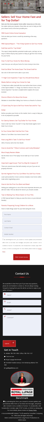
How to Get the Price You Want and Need (15, 184)
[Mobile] (22, 234)
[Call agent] (2, 3)
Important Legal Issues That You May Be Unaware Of (19, 163)
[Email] (22, 228)
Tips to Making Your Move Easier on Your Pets (17, 195)
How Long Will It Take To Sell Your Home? (15, 140)
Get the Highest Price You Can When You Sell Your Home (20, 174)
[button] (21, 257)
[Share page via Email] (12, 3)
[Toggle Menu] (41, 2)
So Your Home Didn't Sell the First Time (14, 131)
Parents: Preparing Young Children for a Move (17, 205)
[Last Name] (22, 221)
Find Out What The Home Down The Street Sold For (19, 69)
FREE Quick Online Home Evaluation (13, 33)
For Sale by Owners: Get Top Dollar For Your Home (18, 121)
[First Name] (22, 214)
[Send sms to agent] (5, 3)
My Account (33, 4)
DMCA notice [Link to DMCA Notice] (22, 420)
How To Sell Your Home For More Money (15, 61)
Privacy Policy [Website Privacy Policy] (33, 410)
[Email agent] (9, 3)
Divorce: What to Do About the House (14, 97)
